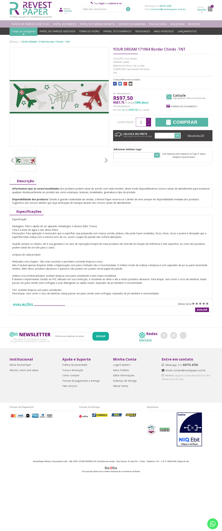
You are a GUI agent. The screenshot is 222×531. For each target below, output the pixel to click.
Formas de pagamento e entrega (81, 380)
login (102, 3)
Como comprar (70, 375)
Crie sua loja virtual (90, 471)
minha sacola (210, 9)
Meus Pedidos (121, 370)
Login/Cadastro (121, 364)
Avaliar (202, 309)
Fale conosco (69, 386)
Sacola (201, 8)
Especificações (28, 211)
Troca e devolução (72, 370)
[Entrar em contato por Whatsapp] (212, 523)
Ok (157, 155)
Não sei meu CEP (196, 135)
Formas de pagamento (181, 106)
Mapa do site (183, 461)
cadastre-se (115, 3)
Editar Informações (124, 375)
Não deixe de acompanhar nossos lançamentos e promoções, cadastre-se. (30, 340)
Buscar (128, 9)
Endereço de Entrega (124, 380)
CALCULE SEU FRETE (133, 135)
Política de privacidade (74, 364)
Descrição (25, 181)
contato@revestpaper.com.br (168, 9)
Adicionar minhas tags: (128, 149)
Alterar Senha (120, 386)
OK (177, 135)
